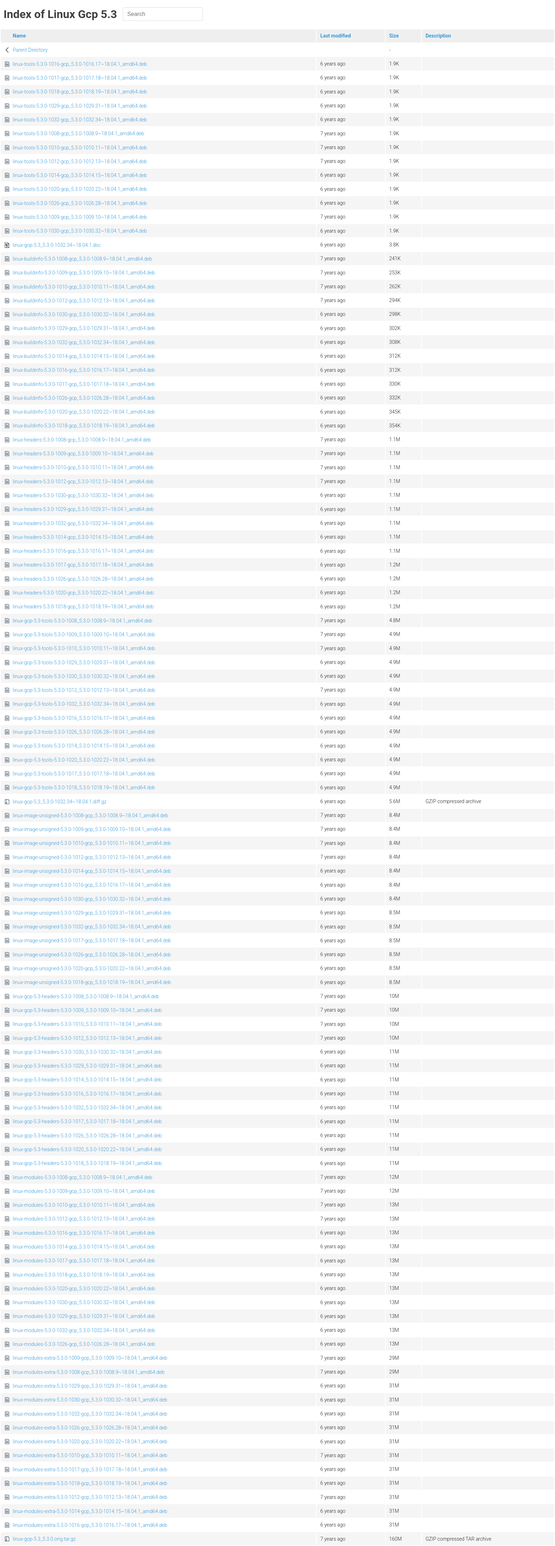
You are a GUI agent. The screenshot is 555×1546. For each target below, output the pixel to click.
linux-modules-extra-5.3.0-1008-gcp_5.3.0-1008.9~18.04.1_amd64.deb (89, 1372)
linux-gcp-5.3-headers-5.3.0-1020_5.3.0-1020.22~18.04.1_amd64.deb (87, 1149)
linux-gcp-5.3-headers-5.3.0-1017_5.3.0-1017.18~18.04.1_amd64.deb (87, 1121)
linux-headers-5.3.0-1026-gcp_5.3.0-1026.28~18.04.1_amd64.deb (83, 579)
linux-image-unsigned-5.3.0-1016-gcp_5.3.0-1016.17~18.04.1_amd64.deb (92, 885)
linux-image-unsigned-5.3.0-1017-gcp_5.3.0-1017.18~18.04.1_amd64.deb (92, 940)
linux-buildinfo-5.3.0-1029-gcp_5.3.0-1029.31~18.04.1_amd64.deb (84, 328)
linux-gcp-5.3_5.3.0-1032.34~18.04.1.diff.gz (60, 802)
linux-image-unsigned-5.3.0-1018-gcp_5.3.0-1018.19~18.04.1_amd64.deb (92, 982)
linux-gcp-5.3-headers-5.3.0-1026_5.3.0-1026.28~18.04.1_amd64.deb (87, 1135)
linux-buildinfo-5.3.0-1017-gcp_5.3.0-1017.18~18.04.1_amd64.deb (84, 384)
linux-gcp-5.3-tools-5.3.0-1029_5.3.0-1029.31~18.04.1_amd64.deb (84, 662)
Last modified (335, 36)
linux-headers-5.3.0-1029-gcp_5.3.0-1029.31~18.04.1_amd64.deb (83, 509)
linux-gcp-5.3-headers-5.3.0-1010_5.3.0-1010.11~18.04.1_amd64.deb (87, 1024)
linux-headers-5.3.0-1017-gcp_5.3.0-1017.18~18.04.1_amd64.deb (83, 565)
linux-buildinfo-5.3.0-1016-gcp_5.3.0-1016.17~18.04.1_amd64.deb (84, 370)
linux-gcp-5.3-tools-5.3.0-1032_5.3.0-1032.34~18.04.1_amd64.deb (84, 704)
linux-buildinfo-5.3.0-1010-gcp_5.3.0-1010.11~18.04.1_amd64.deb (84, 287)
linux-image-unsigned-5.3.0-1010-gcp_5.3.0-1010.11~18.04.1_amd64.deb (92, 843)
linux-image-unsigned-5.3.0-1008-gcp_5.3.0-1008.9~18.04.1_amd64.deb (90, 815)
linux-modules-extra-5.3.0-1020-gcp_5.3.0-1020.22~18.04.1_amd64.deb (90, 1441)
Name (19, 36)
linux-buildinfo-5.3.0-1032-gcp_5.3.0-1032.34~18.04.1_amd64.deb (84, 342)
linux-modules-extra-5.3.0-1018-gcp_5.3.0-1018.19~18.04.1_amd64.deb (90, 1483)
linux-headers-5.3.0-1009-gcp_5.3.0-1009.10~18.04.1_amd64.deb (83, 453)
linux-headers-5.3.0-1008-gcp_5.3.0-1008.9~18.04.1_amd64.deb (82, 440)
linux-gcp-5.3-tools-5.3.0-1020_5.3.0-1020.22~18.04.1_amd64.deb (84, 760)
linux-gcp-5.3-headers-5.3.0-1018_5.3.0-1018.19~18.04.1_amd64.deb (87, 1163)
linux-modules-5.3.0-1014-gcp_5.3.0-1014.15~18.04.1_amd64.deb (84, 1247)
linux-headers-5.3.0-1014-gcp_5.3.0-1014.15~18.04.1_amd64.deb (83, 537)
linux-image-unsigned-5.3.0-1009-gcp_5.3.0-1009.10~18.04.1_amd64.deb (92, 829)
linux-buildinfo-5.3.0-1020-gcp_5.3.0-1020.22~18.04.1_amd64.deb (84, 412)
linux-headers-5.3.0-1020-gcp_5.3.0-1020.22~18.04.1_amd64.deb (83, 593)
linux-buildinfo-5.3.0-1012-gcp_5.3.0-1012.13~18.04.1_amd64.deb (84, 300)
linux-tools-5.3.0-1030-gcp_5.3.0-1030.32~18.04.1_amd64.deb (80, 231)
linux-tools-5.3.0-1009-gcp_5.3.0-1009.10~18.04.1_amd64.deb (80, 217)
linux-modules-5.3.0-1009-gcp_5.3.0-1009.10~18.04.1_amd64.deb (84, 1191)
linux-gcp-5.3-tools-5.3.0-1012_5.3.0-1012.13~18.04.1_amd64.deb (84, 690)
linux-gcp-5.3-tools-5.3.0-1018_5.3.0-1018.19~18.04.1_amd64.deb (84, 787)
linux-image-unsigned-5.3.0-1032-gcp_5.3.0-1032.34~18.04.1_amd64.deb (92, 927)
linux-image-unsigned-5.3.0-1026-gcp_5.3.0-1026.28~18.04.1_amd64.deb (92, 954)
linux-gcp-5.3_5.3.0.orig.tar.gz (44, 1539)
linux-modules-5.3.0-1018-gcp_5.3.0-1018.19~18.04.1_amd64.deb (84, 1275)
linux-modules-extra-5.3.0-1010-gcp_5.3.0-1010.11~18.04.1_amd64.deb (90, 1455)
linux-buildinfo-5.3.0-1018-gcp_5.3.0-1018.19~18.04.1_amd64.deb (84, 425)
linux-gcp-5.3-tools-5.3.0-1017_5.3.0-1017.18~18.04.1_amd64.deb (84, 774)
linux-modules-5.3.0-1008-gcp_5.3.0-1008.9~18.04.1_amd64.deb (82, 1177)
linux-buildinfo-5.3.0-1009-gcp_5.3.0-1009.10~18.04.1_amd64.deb (84, 272)
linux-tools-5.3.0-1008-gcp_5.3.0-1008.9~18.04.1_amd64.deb (78, 133)
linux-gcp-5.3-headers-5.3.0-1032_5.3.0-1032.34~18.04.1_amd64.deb (87, 1107)
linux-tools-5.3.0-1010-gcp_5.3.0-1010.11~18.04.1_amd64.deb (80, 147)
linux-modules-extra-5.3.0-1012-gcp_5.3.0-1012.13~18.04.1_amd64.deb (90, 1497)
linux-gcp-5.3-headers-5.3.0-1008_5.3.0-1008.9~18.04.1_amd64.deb (86, 996)
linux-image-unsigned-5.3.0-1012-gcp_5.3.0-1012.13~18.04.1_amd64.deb (92, 857)
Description (438, 36)
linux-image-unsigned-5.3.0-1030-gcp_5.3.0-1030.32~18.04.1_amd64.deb (92, 899)
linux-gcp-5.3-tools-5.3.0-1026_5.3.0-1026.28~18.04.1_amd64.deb (84, 732)
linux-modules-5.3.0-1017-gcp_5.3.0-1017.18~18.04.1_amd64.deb (84, 1260)
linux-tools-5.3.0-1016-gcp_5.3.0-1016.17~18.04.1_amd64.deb (80, 64)
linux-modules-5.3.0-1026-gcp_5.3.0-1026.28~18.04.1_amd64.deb (84, 1344)
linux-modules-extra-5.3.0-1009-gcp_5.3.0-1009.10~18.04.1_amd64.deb (90, 1358)
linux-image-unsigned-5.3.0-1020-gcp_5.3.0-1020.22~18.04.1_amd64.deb (92, 968)
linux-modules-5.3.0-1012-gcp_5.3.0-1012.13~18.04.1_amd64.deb (84, 1219)
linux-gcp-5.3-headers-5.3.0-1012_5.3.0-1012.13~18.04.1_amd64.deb (87, 1038)
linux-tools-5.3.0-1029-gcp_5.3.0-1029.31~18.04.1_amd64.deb (80, 106)
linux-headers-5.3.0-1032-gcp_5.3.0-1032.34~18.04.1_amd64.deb (83, 523)
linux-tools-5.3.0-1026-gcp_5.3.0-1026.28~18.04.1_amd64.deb (80, 203)
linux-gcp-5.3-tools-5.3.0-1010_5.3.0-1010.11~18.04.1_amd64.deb (84, 648)
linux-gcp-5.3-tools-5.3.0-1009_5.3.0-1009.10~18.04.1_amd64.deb (84, 634)
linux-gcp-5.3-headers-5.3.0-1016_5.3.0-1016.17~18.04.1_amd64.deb (87, 1094)
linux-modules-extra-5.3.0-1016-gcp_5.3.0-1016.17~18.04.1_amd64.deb (90, 1525)
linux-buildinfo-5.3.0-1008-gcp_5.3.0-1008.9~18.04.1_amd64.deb (82, 259)
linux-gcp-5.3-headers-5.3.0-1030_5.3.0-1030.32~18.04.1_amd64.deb (87, 1052)
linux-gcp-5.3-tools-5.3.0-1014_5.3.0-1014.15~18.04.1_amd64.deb (84, 746)
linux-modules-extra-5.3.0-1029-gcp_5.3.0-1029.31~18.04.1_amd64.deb (90, 1386)
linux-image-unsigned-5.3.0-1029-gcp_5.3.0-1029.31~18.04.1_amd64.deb (92, 913)
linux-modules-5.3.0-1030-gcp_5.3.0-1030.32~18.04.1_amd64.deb (84, 1302)
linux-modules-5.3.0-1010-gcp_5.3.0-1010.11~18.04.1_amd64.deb (84, 1205)
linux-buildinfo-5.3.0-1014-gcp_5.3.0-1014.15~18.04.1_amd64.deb (84, 356)
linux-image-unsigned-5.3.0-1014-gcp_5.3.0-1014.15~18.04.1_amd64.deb (92, 871)
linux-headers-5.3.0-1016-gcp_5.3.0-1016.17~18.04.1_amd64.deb (83, 551)
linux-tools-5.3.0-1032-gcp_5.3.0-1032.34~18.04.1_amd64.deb (80, 120)
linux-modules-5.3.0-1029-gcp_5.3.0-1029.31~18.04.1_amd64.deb (84, 1316)
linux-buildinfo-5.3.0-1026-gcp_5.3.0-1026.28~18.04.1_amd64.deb (84, 398)
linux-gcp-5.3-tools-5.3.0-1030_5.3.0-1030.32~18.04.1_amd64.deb (84, 676)
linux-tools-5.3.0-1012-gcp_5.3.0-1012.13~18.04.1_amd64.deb (80, 161)
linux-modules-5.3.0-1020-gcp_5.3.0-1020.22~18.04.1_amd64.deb (84, 1288)
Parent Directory (30, 50)
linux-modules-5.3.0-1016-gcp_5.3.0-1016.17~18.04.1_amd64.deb (84, 1233)
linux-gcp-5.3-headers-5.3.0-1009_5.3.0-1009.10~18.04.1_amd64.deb (87, 1010)
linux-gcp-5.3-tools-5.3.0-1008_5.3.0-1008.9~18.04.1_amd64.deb (82, 621)
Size (394, 36)
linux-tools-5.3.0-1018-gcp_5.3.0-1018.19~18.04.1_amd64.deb (80, 92)
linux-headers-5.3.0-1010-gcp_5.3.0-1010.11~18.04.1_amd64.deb (83, 467)
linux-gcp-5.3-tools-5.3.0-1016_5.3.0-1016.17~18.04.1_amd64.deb (84, 718)
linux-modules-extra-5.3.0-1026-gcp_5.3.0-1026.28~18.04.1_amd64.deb (90, 1428)
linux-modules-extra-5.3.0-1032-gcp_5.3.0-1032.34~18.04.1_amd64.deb (90, 1414)
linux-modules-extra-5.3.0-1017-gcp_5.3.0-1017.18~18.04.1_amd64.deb (90, 1469)
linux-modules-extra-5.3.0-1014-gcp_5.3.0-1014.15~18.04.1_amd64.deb (90, 1511)
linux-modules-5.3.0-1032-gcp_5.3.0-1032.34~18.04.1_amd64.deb (84, 1330)
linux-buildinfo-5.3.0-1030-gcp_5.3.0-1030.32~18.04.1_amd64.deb (84, 314)
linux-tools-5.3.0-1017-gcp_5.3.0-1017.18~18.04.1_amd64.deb (80, 78)
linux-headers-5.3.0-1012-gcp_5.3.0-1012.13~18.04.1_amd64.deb (83, 481)
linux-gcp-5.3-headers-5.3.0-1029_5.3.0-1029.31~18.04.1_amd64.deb (87, 1066)
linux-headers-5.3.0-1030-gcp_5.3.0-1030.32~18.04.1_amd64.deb (83, 495)
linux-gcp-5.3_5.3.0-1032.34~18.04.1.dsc (57, 245)
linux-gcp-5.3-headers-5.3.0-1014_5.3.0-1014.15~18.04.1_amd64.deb (87, 1079)
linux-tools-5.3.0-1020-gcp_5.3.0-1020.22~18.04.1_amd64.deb (80, 189)
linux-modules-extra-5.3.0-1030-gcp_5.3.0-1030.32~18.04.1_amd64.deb (90, 1400)
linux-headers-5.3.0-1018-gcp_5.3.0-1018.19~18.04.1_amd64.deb (83, 606)
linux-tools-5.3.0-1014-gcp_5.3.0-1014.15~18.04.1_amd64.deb (80, 175)
